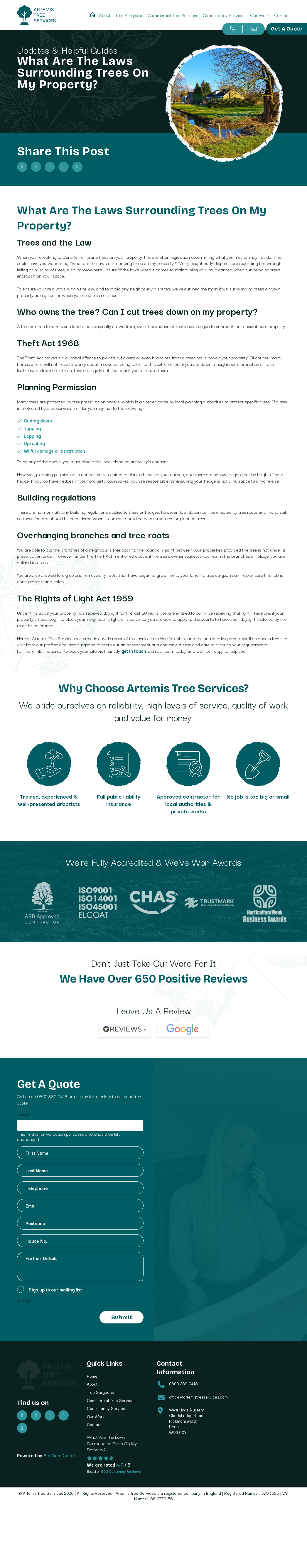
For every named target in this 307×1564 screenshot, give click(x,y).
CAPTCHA (25, 1305)
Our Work (260, 14)
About (105, 14)
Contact (282, 14)
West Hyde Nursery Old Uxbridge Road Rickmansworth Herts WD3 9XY (186, 1424)
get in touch (133, 650)
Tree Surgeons (129, 14)
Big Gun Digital (59, 1458)
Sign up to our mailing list (55, 1293)
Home (92, 1380)
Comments (25, 1118)
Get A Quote (286, 29)
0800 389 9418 (52, 1099)
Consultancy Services (224, 14)
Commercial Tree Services (173, 14)
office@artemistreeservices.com (198, 1400)
